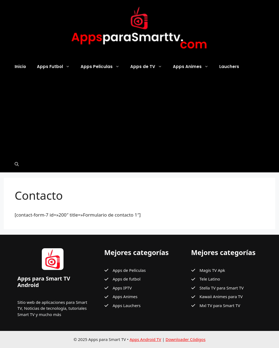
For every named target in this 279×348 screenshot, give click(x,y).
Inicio (20, 66)
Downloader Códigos (185, 339)
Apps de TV (148, 67)
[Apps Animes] (121, 297)
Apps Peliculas (103, 67)
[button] (16, 164)
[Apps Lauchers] (122, 305)
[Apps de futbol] (122, 279)
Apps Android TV (145, 339)
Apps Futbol (56, 67)
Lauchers (229, 66)
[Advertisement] (139, 115)
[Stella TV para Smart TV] (217, 288)
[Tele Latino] (205, 279)
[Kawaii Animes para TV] (217, 297)
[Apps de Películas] (125, 270)
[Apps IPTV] (118, 288)
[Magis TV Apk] (208, 270)
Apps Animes (193, 67)
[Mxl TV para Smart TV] (215, 305)
